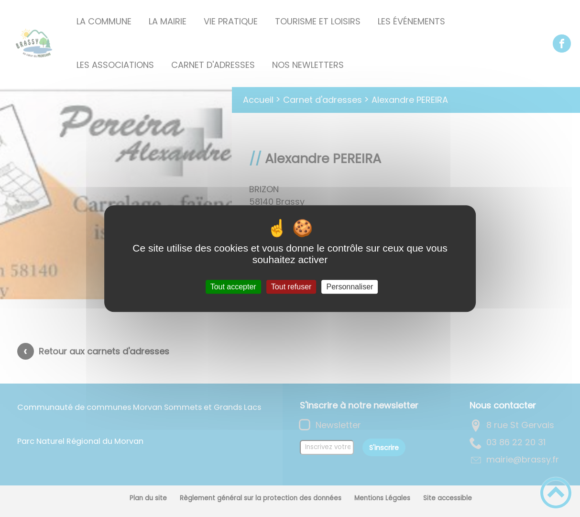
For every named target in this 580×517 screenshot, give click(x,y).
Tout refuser (291, 287)
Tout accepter (233, 287)
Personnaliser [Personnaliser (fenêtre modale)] (350, 287)
